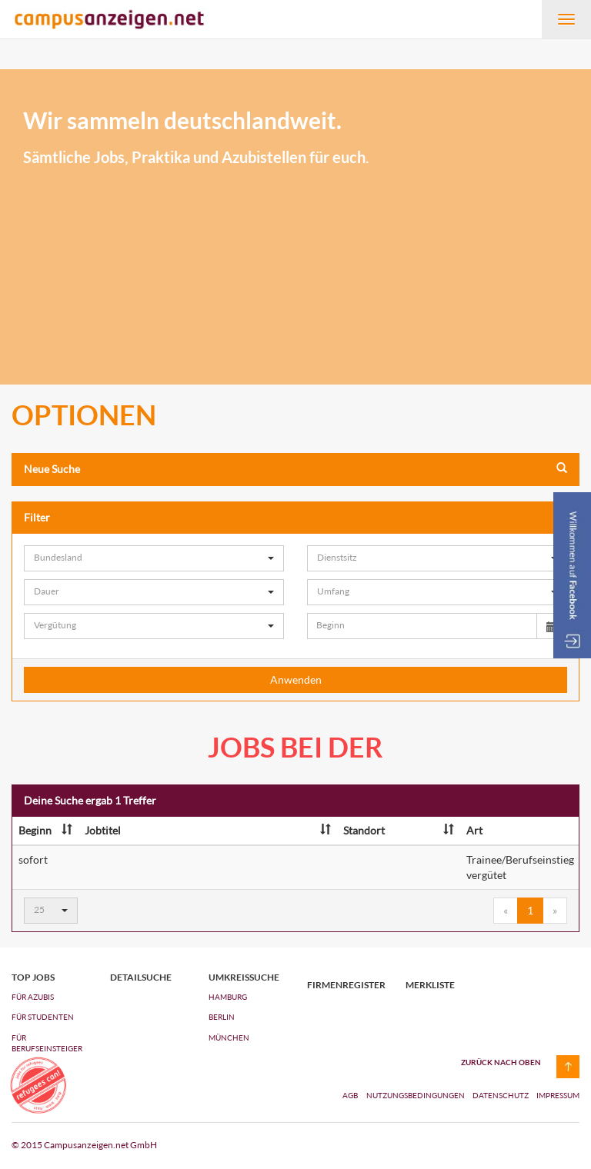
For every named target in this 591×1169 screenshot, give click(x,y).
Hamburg (228, 996)
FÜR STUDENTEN (43, 1016)
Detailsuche (141, 977)
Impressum (557, 1095)
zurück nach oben (501, 1062)
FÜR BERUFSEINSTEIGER (47, 1043)
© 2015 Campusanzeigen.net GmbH (84, 1145)
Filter (295, 517)
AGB (350, 1095)
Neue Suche (295, 468)
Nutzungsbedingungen (416, 1095)
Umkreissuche (244, 977)
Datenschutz (501, 1095)
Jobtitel (208, 830)
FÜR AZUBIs (33, 996)
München (229, 1037)
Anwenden (296, 679)
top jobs (33, 977)
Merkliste (430, 985)
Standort (398, 830)
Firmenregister (344, 985)
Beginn (45, 830)
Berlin (222, 1016)
